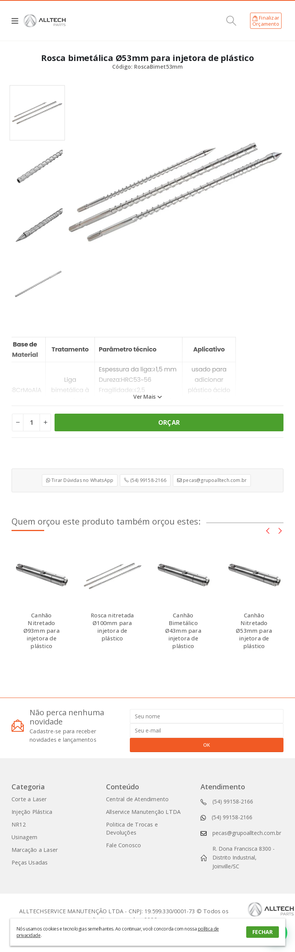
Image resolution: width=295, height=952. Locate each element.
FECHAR (262, 932)
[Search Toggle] (231, 21)
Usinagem (25, 837)
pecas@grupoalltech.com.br (212, 480)
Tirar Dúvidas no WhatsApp (79, 480)
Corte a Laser (29, 799)
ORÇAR (169, 422)
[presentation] (267, 530)
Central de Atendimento (137, 799)
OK (206, 744)
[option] (37, 112)
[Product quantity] (31, 422)
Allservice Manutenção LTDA (143, 811)
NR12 (19, 824)
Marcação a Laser (35, 849)
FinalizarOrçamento (265, 20)
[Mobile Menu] (17, 20)
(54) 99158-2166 (145, 480)
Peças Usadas (30, 862)
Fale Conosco (123, 845)
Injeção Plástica (32, 811)
